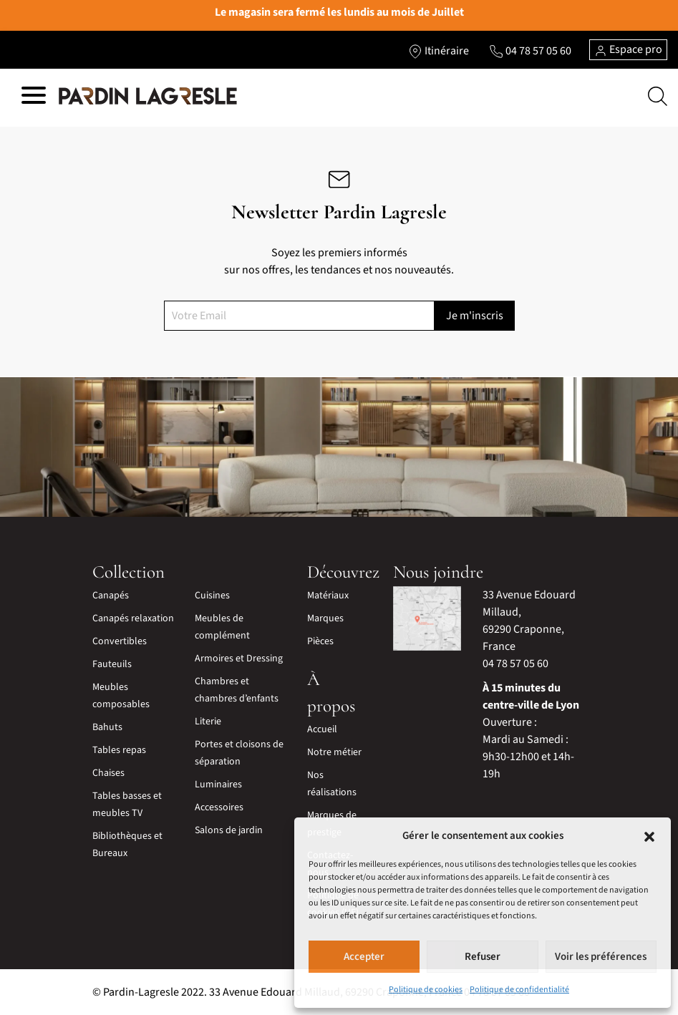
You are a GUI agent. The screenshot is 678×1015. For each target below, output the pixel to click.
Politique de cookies (426, 990)
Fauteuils (112, 664)
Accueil (322, 729)
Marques (325, 618)
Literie (208, 721)
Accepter (364, 956)
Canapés (110, 595)
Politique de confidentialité (519, 990)
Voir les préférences (600, 956)
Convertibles (119, 641)
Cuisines (212, 595)
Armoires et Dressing (239, 658)
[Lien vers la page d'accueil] (148, 96)
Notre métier (334, 752)
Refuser (482, 956)
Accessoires (219, 807)
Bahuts (107, 727)
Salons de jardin (229, 830)
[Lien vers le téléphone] (530, 50)
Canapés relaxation (133, 618)
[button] (649, 836)
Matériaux (328, 595)
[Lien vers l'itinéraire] (438, 50)
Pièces (320, 641)
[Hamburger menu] (34, 98)
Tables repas (119, 750)
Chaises (108, 773)
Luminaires (218, 784)
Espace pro (628, 49)
